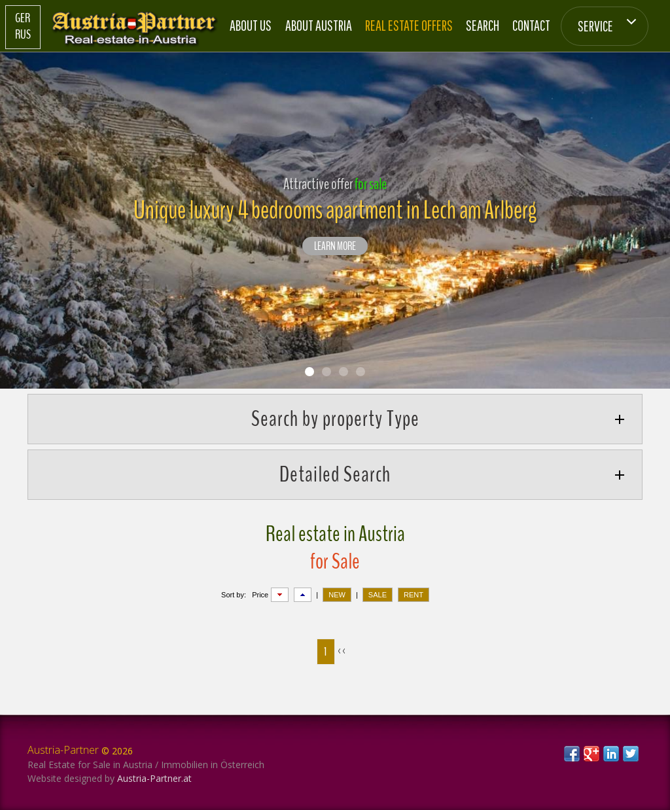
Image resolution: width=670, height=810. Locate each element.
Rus (23, 34)
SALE (377, 595)
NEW (336, 595)
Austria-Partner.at (154, 778)
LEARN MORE (335, 246)
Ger (22, 18)
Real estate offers (409, 25)
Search (482, 25)
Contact (531, 25)
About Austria (318, 25)
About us (251, 25)
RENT (413, 595)
